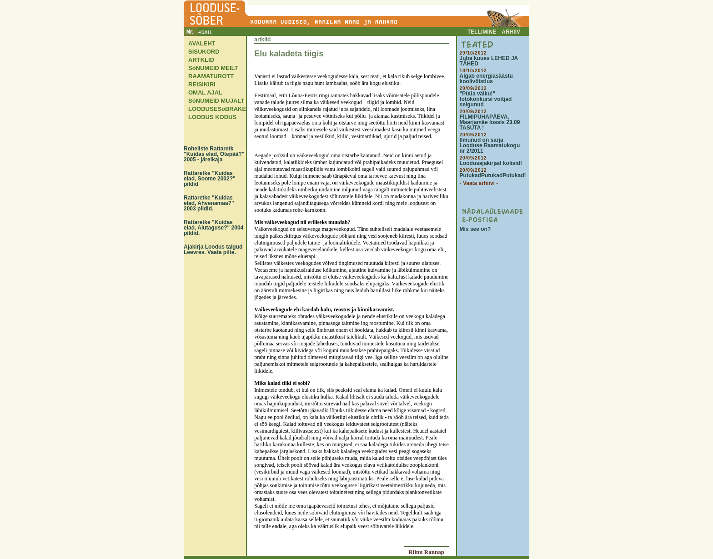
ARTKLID (201, 59)
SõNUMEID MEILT (213, 68)
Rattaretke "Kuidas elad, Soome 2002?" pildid (210, 178)
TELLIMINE (481, 32)
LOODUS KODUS (212, 117)
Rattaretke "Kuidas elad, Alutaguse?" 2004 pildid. (213, 227)
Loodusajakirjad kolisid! (491, 163)
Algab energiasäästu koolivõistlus (486, 79)
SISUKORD (204, 51)
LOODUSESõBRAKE (217, 108)
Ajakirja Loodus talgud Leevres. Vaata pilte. (213, 249)
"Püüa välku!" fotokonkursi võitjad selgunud (486, 99)
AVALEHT (201, 43)
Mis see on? (475, 229)
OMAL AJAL (205, 92)
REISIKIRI (202, 84)
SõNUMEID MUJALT (216, 100)
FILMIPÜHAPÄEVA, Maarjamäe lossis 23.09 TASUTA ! (490, 122)
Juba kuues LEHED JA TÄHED (489, 61)
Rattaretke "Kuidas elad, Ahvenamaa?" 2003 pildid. (209, 203)
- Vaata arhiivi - (479, 183)
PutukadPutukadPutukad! (493, 175)
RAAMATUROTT (211, 76)
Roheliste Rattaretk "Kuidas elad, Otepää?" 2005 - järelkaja (214, 154)
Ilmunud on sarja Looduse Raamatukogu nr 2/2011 (490, 145)
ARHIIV (511, 32)
